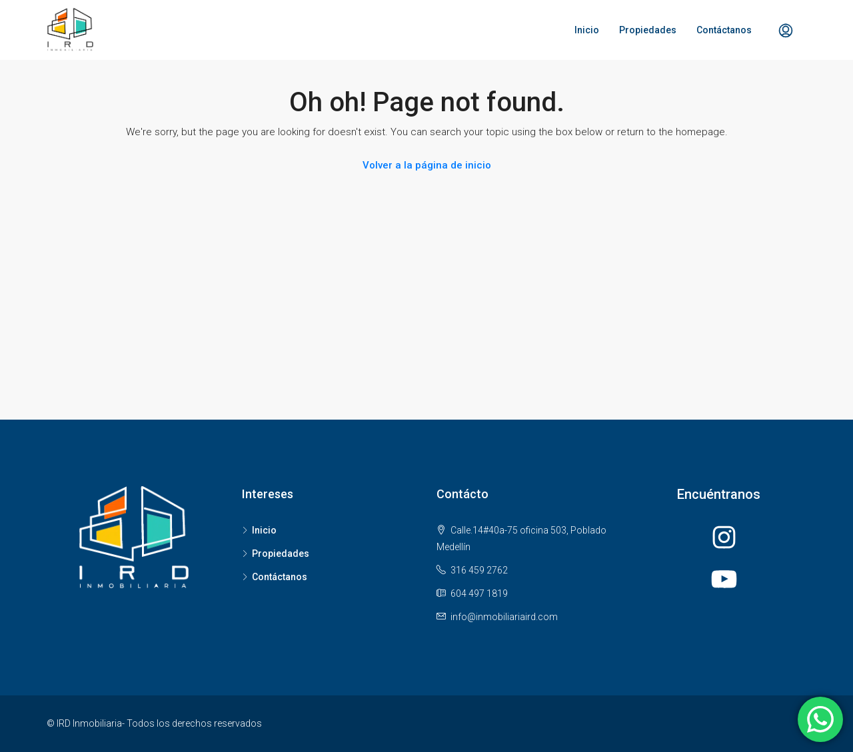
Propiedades (647, 30)
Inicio (586, 30)
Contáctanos (724, 30)
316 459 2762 (479, 570)
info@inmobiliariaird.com (504, 616)
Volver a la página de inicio (427, 165)
